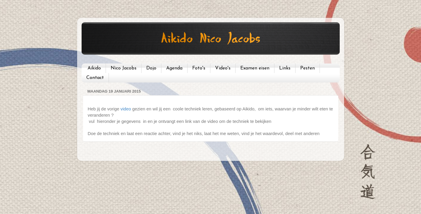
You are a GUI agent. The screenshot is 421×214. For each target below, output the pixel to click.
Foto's (198, 68)
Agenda (174, 68)
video (125, 109)
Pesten (307, 68)
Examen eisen (254, 68)
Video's (223, 68)
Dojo (151, 68)
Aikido (94, 68)
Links (284, 68)
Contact (95, 77)
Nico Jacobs (123, 68)
